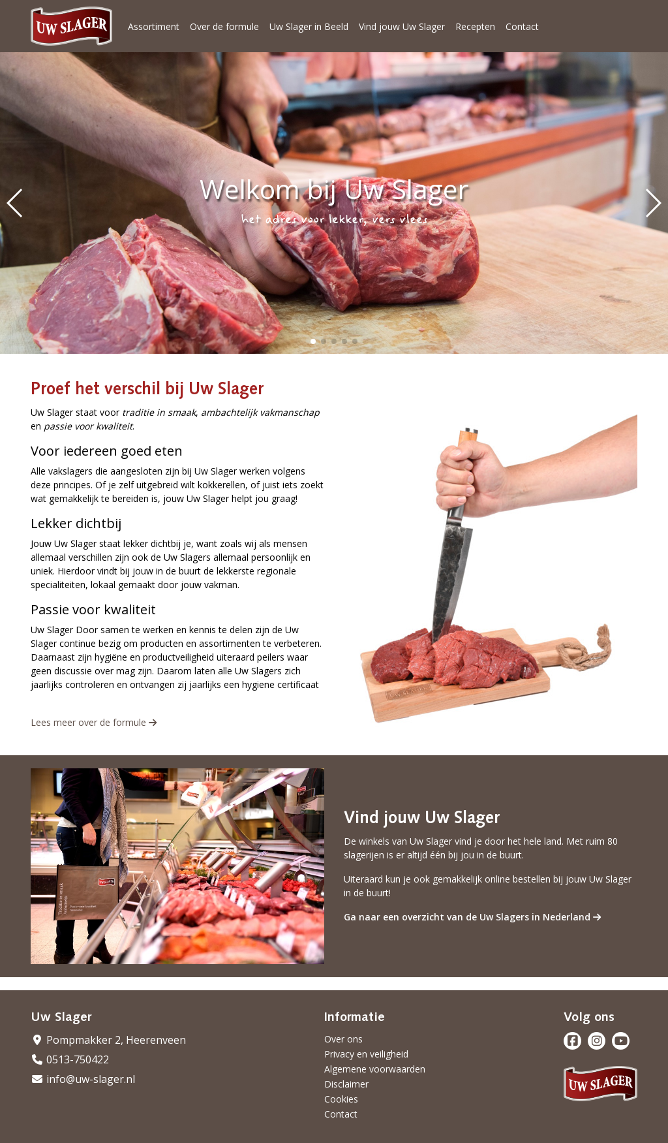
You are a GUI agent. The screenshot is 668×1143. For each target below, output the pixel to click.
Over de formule (224, 26)
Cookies (341, 1099)
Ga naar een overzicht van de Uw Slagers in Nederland (472, 917)
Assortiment (153, 26)
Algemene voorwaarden (374, 1069)
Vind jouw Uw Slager (402, 26)
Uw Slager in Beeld (308, 26)
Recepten (475, 26)
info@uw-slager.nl (83, 1079)
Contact (522, 26)
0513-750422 (70, 1059)
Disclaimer (346, 1084)
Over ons (343, 1039)
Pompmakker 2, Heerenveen (108, 1040)
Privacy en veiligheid (366, 1054)
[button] (313, 341)
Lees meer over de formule (94, 722)
